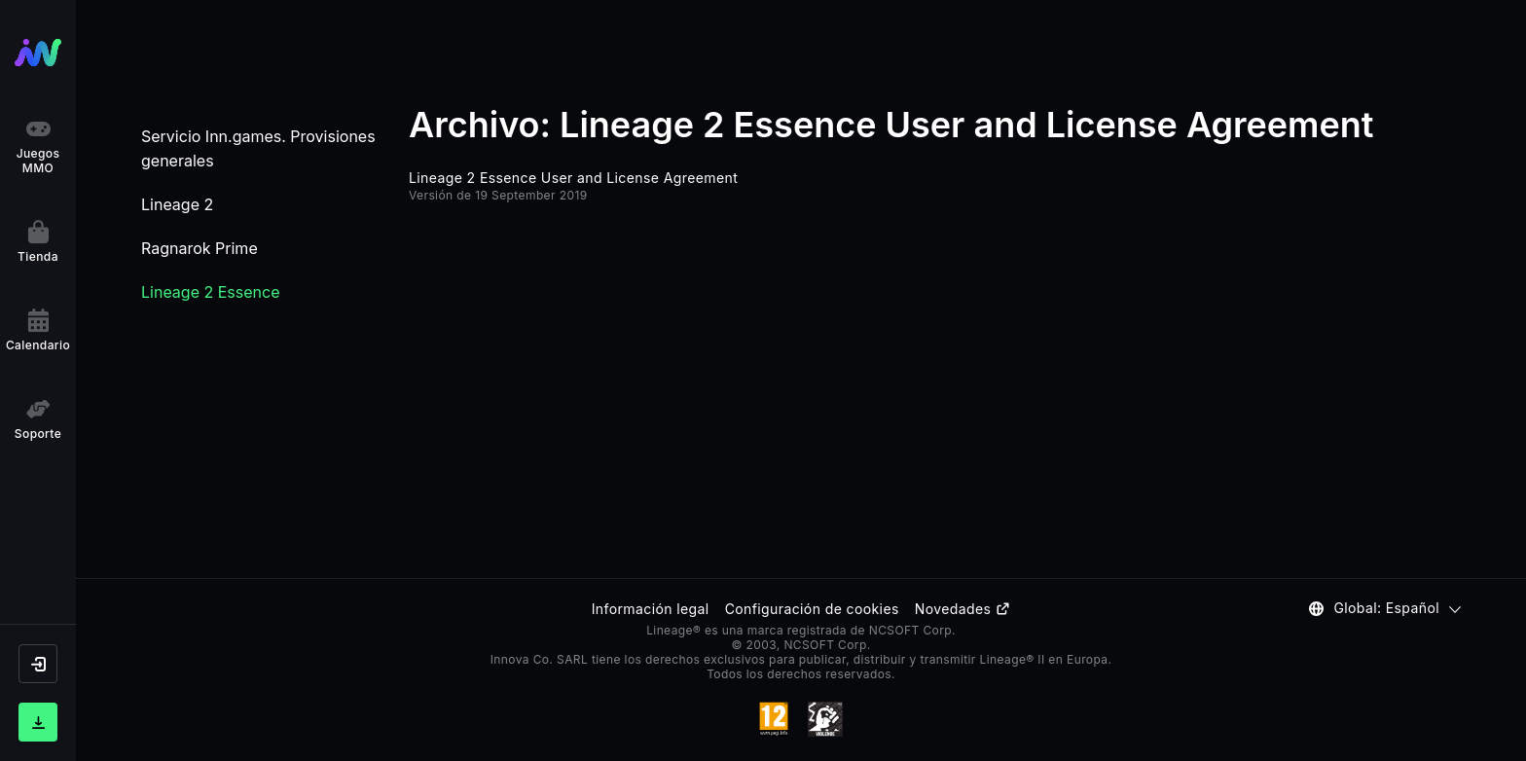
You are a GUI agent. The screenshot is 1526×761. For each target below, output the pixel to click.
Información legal (650, 608)
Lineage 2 (177, 204)
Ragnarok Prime (199, 248)
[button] (37, 663)
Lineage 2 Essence (210, 292)
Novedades (963, 608)
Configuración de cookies (812, 608)
